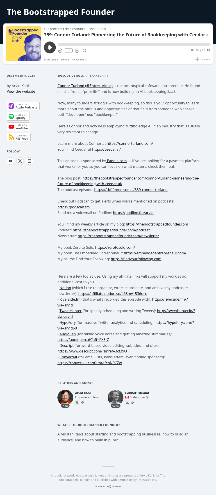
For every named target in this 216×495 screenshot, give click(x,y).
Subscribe (51, 59)
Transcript (99, 76)
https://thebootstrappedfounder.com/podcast (111, 230)
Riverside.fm (69, 299)
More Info (79, 59)
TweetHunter (70, 310)
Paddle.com (116, 160)
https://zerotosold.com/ (115, 247)
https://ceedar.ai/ (106, 149)
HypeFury (67, 322)
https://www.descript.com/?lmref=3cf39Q (92, 351)
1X (68, 50)
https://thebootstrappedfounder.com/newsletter (118, 235)
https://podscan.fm (73, 207)
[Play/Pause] (23, 43)
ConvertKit (68, 357)
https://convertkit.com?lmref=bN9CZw (89, 362)
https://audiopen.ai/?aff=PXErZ (83, 339)
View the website (21, 91)
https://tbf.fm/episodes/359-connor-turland (131, 189)
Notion (65, 287)
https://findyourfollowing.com (136, 258)
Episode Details (70, 76)
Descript (66, 345)
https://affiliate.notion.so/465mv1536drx (112, 293)
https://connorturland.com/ (130, 143)
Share (65, 59)
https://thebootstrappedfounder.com (157, 224)
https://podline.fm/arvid (133, 212)
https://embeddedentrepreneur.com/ (155, 253)
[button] (134, 44)
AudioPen (67, 334)
